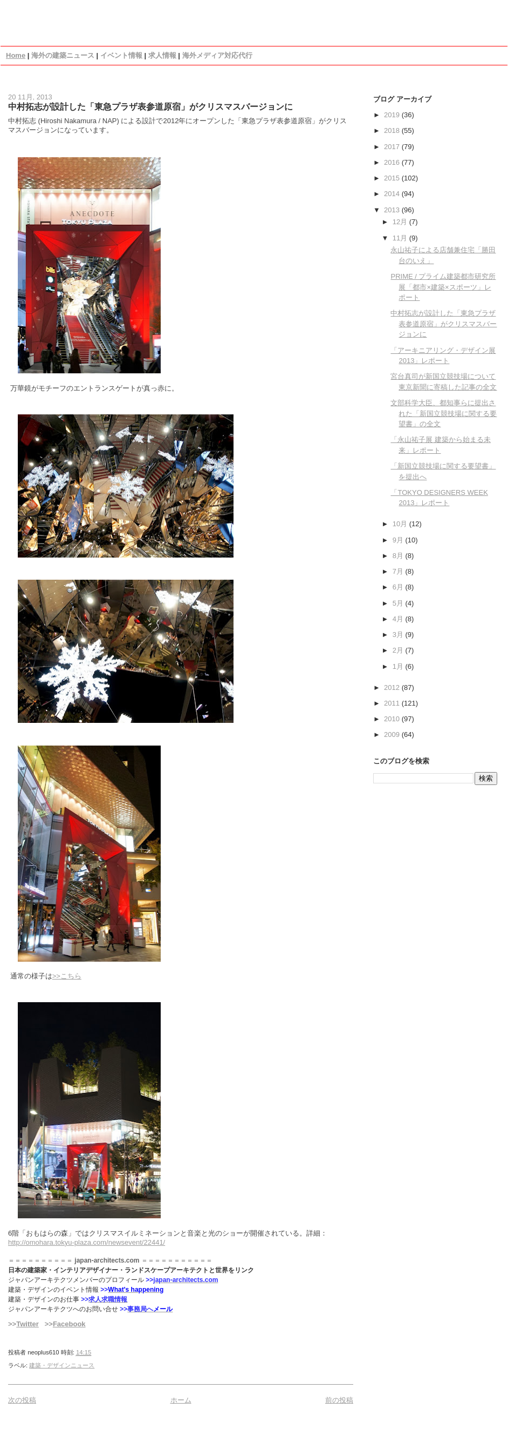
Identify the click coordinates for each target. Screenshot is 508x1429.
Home (15, 55)
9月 (399, 540)
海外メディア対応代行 (217, 55)
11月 (401, 238)
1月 (399, 666)
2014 (393, 194)
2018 (393, 130)
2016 (393, 162)
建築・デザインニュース (61, 1365)
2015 (393, 178)
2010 (393, 719)
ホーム (180, 1400)
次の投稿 (22, 1400)
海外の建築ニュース (62, 55)
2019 (393, 115)
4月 (399, 619)
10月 (401, 524)
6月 (399, 587)
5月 (399, 603)
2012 (393, 687)
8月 (399, 556)
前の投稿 (339, 1400)
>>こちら (66, 976)
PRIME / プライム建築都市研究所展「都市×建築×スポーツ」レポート (443, 286)
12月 (401, 222)
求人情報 (162, 55)
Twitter (27, 1324)
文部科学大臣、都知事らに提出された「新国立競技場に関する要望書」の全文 (443, 413)
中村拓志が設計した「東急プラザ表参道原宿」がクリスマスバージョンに (150, 106)
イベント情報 (121, 55)
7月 (399, 571)
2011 (393, 703)
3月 (399, 634)
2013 (393, 210)
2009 (393, 734)
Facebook (69, 1324)
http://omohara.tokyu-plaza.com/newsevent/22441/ (86, 1242)
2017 (393, 147)
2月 (399, 650)
